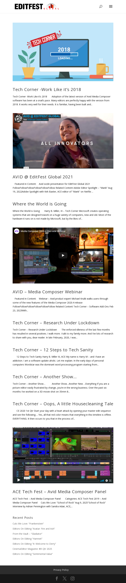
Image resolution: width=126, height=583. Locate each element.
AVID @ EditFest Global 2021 (43, 177)
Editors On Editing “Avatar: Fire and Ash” (34, 528)
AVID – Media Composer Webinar (48, 292)
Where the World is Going (40, 204)
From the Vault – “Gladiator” (27, 533)
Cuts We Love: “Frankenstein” (28, 523)
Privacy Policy (61, 569)
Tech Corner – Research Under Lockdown (56, 323)
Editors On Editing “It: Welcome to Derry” (34, 543)
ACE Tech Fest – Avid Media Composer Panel (59, 491)
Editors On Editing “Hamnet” (27, 538)
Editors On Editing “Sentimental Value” (33, 553)
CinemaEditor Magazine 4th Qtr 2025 (32, 548)
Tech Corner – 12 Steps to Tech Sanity (53, 350)
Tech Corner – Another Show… (45, 377)
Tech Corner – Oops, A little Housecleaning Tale (63, 404)
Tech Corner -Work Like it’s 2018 (47, 89)
